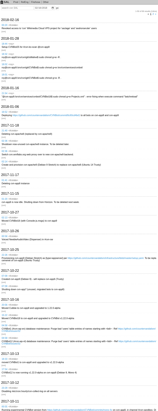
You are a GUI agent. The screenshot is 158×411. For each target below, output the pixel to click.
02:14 (4, 161)
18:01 (4, 74)
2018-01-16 (10, 88)
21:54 (4, 93)
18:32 (4, 54)
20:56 (4, 305)
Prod (15, 2)
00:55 (4, 406)
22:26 (4, 255)
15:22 (4, 315)
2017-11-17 (10, 175)
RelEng (24, 2)
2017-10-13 (10, 354)
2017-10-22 (10, 270)
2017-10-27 (10, 212)
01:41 (4, 180)
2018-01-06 (10, 106)
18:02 (4, 64)
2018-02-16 (10, 20)
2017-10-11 (10, 401)
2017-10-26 (10, 231)
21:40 (4, 130)
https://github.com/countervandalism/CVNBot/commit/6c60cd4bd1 (46, 115)
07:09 (4, 276)
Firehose (35, 2)
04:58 (4, 325)
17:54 (4, 369)
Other (46, 2)
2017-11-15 (10, 193)
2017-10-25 (10, 249)
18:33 (4, 359)
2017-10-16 (10, 299)
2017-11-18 (10, 125)
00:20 (4, 25)
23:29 (4, 388)
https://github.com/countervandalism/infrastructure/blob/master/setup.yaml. (106, 258)
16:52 (4, 112)
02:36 (4, 141)
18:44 (4, 44)
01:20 (4, 199)
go (57, 8)
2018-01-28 (10, 38)
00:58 (4, 236)
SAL (5, 1)
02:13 (4, 217)
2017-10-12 (10, 382)
